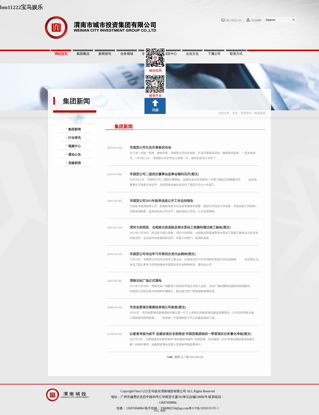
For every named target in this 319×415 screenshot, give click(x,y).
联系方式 (236, 54)
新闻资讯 (104, 54)
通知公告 (74, 154)
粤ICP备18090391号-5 (204, 408)
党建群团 (74, 163)
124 (196, 357)
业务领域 (126, 54)
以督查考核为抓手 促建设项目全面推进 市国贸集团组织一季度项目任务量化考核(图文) (190, 334)
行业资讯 (74, 137)
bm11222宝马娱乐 (21, 7)
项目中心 (170, 54)
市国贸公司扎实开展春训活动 (150, 147)
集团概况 (83, 54)
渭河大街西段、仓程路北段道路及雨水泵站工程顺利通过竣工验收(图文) (180, 227)
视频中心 (74, 146)
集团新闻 (260, 113)
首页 (235, 113)
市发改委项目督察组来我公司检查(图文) (158, 307)
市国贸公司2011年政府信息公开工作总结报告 (161, 200)
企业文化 (192, 54)
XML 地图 (159, 410)
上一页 (185, 357)
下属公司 (214, 54)
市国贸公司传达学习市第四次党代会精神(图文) (163, 254)
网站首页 (61, 54)
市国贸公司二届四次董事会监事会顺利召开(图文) (164, 174)
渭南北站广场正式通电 (146, 280)
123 (192, 357)
